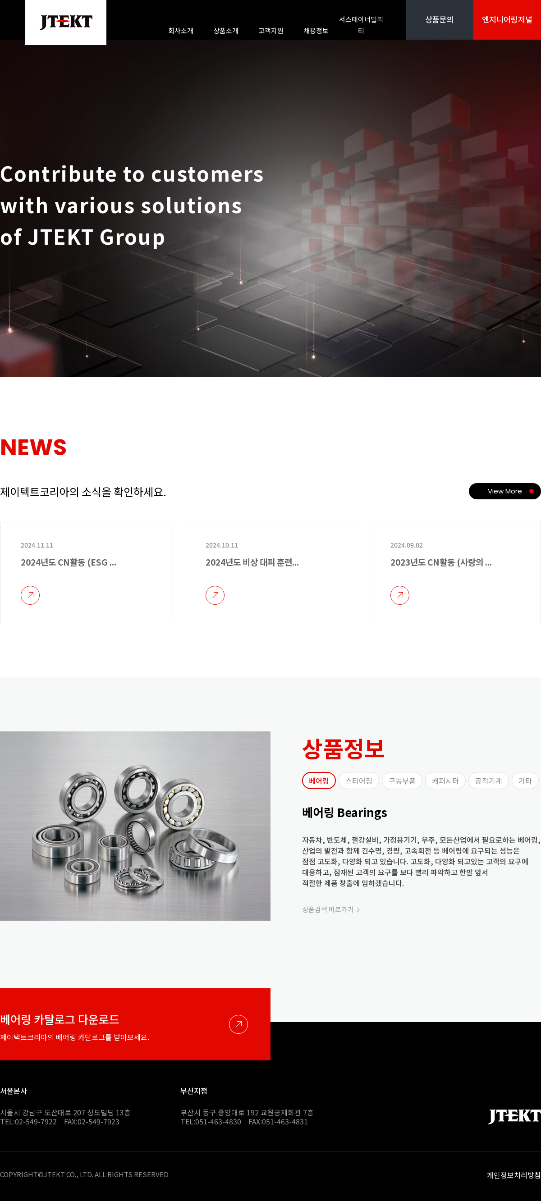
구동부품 (402, 780)
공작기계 (488, 780)
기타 (525, 780)
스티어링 (358, 780)
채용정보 (316, 30)
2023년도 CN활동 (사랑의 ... (441, 562)
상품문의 (439, 19)
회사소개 (180, 30)
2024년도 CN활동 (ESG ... (68, 562)
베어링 (319, 780)
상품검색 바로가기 (328, 909)
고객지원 (271, 30)
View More (505, 491)
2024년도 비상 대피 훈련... (252, 562)
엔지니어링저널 (507, 19)
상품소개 (225, 30)
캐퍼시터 (445, 780)
